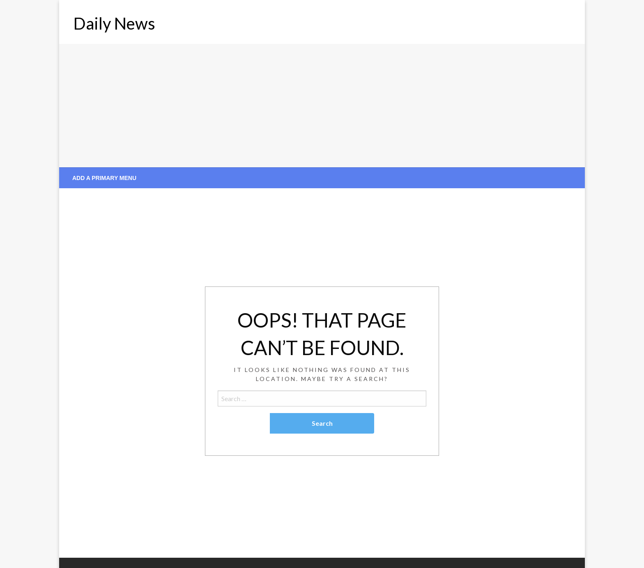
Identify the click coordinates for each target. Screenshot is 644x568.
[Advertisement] (322, 105)
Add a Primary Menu (104, 178)
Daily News (114, 23)
